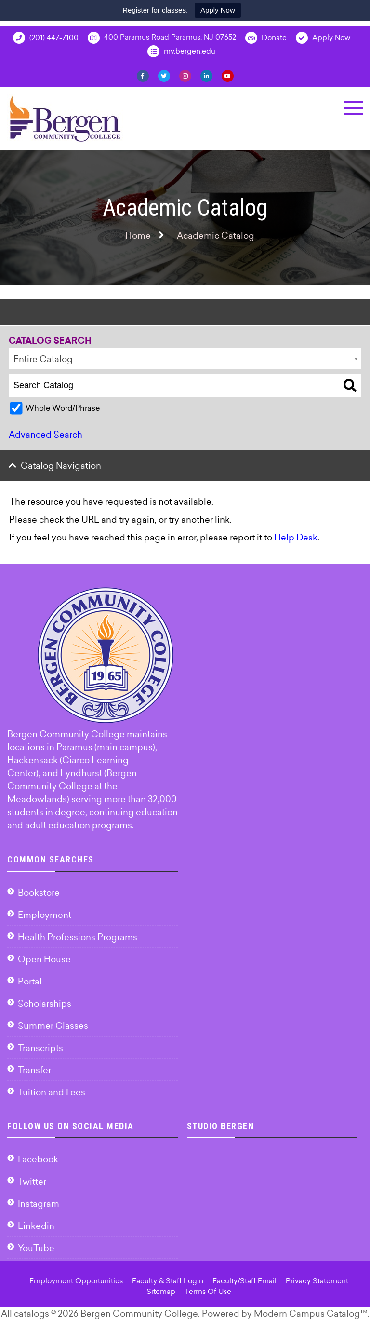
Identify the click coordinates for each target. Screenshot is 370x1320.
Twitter (32, 1181)
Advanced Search (45, 435)
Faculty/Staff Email (244, 1281)
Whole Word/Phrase (63, 408)
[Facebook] (143, 75)
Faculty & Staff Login (167, 1281)
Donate (266, 38)
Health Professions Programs (77, 937)
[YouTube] (228, 75)
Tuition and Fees (51, 1092)
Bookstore (39, 893)
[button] (353, 108)
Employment (44, 915)
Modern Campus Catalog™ (311, 1313)
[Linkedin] (206, 75)
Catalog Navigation (61, 465)
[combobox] (185, 358)
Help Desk (295, 537)
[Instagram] (185, 75)
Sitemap (160, 1291)
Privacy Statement (317, 1281)
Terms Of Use (208, 1291)
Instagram (38, 1204)
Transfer (34, 1070)
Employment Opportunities (76, 1281)
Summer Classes (53, 1026)
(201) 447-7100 (46, 38)
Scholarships (44, 1003)
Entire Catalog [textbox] (43, 359)
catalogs (31, 1313)
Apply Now (217, 10)
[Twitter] (164, 75)
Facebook (38, 1159)
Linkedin (36, 1226)
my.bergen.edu (181, 51)
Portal (30, 981)
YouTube (36, 1248)
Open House (44, 959)
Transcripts (40, 1048)
